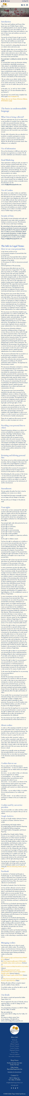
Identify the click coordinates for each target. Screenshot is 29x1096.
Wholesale (14, 1040)
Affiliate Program (14, 1044)
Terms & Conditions (14, 1054)
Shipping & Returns (14, 1050)
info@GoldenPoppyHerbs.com (14, 1082)
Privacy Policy (14, 1052)
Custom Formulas (14, 1048)
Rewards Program (14, 1046)
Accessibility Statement (14, 1056)
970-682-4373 (14, 1085)
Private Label (14, 1042)
